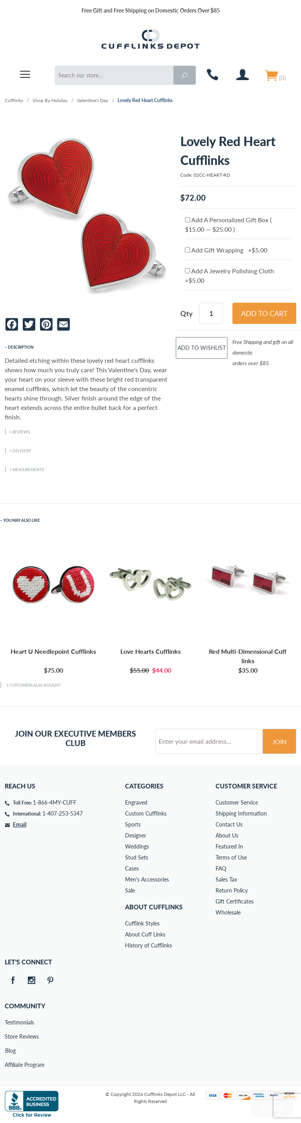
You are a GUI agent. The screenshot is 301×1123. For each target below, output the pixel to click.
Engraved (136, 802)
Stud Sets (136, 857)
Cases (132, 868)
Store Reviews (10, 1036)
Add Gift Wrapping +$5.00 (226, 250)
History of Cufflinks (148, 945)
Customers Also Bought (35, 685)
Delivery (22, 450)
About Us (227, 835)
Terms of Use (231, 857)
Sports (133, 824)
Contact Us (229, 824)
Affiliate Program (10, 1064)
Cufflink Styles (142, 923)
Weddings (137, 846)
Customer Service (237, 802)
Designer (135, 835)
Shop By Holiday (50, 100)
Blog (10, 1050)
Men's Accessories (147, 879)
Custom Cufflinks (146, 813)
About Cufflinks (154, 907)
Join (279, 741)
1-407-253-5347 (62, 813)
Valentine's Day (92, 100)
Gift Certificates (235, 901)
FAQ (221, 868)
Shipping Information (241, 813)
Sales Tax (226, 879)
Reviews (21, 432)
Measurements (28, 469)
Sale (130, 890)
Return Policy (232, 890)
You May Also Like (21, 520)
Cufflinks (14, 100)
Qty (186, 313)
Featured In (229, 846)
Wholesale (228, 912)
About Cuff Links (145, 934)
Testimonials (10, 1022)
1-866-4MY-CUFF (54, 802)
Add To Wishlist (202, 347)
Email (19, 824)
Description (21, 347)
